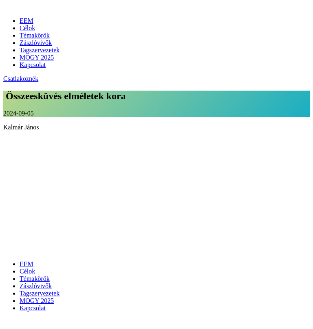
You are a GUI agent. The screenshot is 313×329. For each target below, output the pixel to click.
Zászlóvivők (36, 42)
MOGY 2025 (37, 57)
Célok (27, 27)
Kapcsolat (33, 64)
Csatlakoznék (20, 78)
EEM (26, 20)
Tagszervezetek (40, 50)
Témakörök (35, 35)
